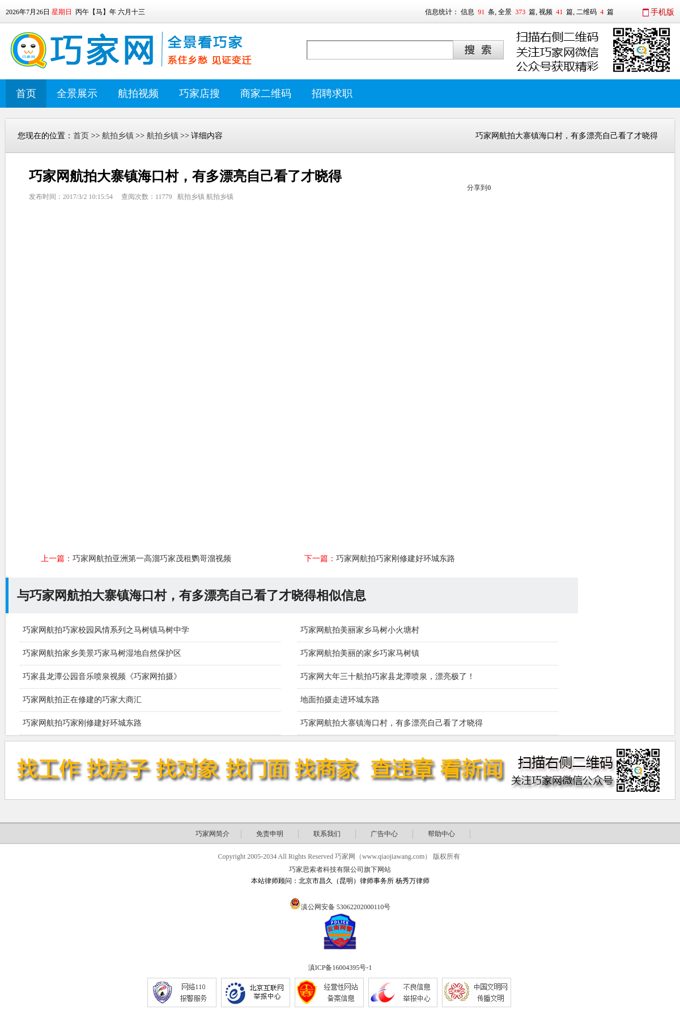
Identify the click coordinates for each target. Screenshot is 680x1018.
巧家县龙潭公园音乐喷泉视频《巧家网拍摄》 (102, 676)
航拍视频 (138, 93)
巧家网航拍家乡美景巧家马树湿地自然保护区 (102, 653)
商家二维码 (265, 93)
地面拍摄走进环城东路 (340, 699)
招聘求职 (332, 93)
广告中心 (384, 834)
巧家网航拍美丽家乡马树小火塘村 (359, 630)
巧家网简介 (213, 834)
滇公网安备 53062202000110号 (346, 907)
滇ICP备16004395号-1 (340, 968)
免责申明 (269, 834)
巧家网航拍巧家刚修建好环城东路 (395, 558)
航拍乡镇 (118, 136)
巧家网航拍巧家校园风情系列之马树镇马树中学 (106, 630)
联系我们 (327, 834)
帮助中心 (441, 834)
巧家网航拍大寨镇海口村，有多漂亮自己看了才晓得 (391, 723)
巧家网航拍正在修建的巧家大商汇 (82, 699)
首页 (26, 93)
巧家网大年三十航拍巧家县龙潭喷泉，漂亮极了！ (387, 676)
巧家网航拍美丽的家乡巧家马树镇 (359, 653)
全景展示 (77, 93)
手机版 (662, 12)
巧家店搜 (199, 93)
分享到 (477, 188)
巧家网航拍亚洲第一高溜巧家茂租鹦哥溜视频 (152, 558)
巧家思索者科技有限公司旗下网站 (340, 869)
